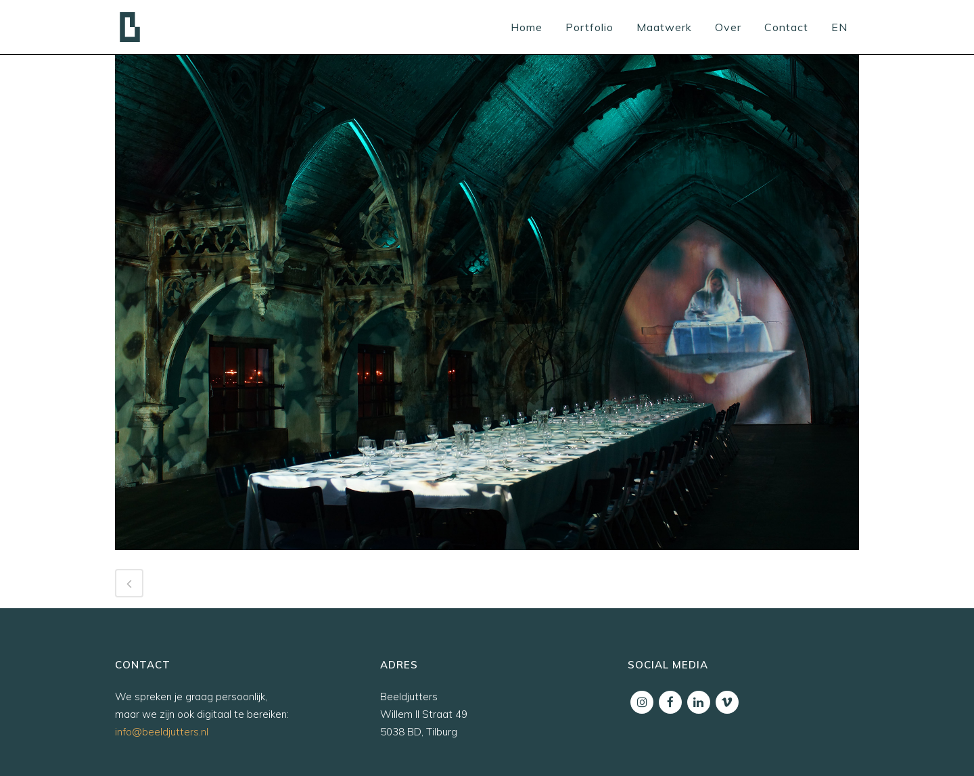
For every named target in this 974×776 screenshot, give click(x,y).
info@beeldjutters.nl (161, 731)
